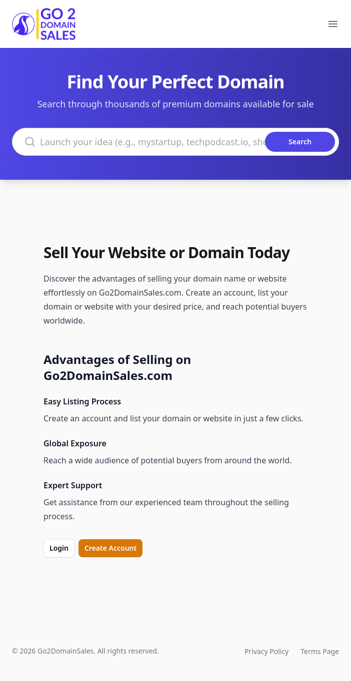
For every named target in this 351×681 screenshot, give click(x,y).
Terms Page (319, 651)
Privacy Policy (266, 651)
